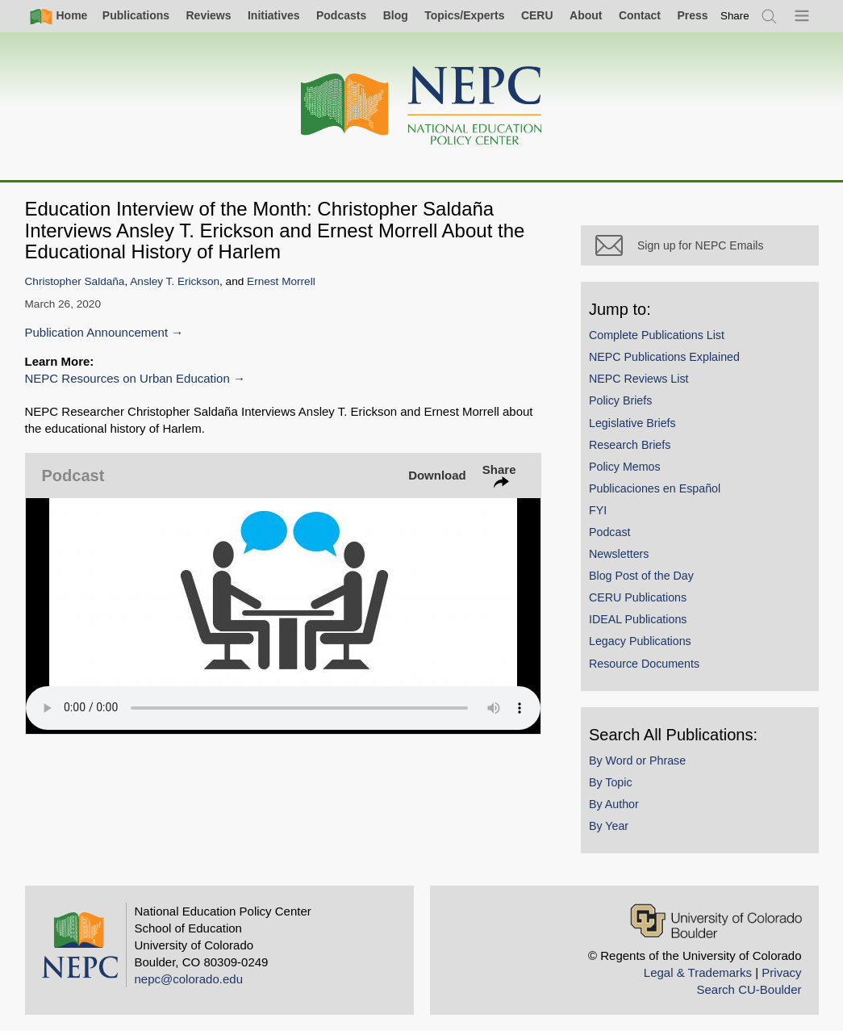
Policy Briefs (624, 404)
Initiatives (274, 15)
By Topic (614, 785)
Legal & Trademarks (698, 976)
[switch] (734, 16)
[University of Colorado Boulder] (716, 924)
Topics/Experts (464, 15)
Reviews (208, 15)
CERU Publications (642, 600)
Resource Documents (648, 666)
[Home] (422, 106)
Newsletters (623, 557)
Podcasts (341, 15)
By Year (612, 829)
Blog (395, 15)
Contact (640, 15)
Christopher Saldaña (75, 281)
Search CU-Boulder (748, 992)
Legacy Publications (644, 645)
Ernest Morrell (281, 281)
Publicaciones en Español (658, 491)
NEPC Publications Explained (668, 360)
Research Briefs (633, 448)
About (586, 15)
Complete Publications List (660, 338)
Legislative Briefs (636, 426)
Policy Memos (629, 469)
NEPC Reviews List (643, 381)
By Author (618, 807)
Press (692, 15)
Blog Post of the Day (645, 578)
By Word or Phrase (641, 763)
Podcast (614, 535)
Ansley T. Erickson (174, 281)
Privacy (781, 976)
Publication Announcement (97, 332)
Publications (135, 15)
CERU (537, 15)
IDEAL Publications (642, 623)
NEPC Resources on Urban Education (127, 378)
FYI (602, 513)
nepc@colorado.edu (189, 982)
